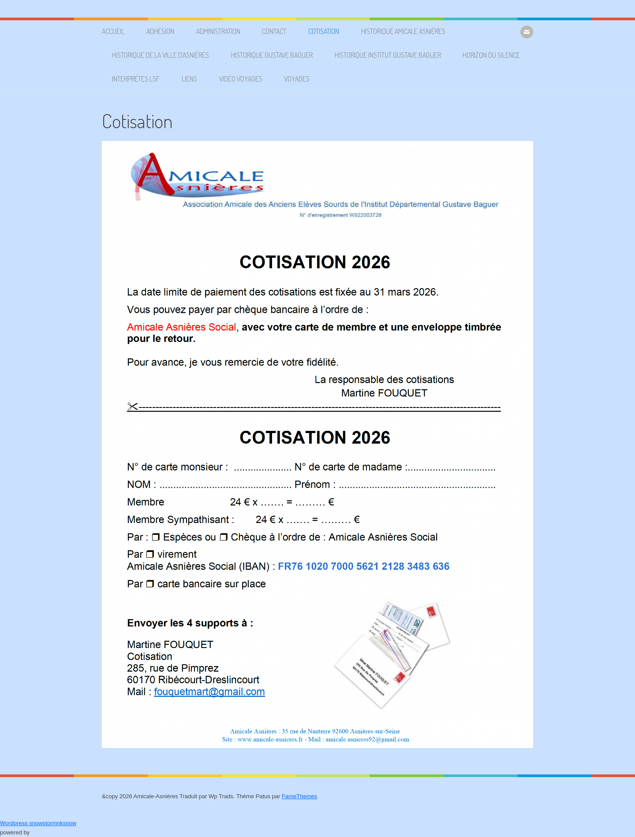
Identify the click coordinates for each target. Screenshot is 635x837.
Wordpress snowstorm (28, 823)
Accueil (113, 31)
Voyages (297, 78)
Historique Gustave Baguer (272, 55)
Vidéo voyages (240, 78)
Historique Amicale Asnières (403, 31)
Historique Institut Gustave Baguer (388, 55)
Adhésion (160, 31)
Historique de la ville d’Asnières (160, 55)
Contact (274, 31)
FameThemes (299, 796)
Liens (189, 78)
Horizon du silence (491, 55)
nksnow (66, 823)
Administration (218, 31)
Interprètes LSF (136, 78)
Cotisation (323, 31)
